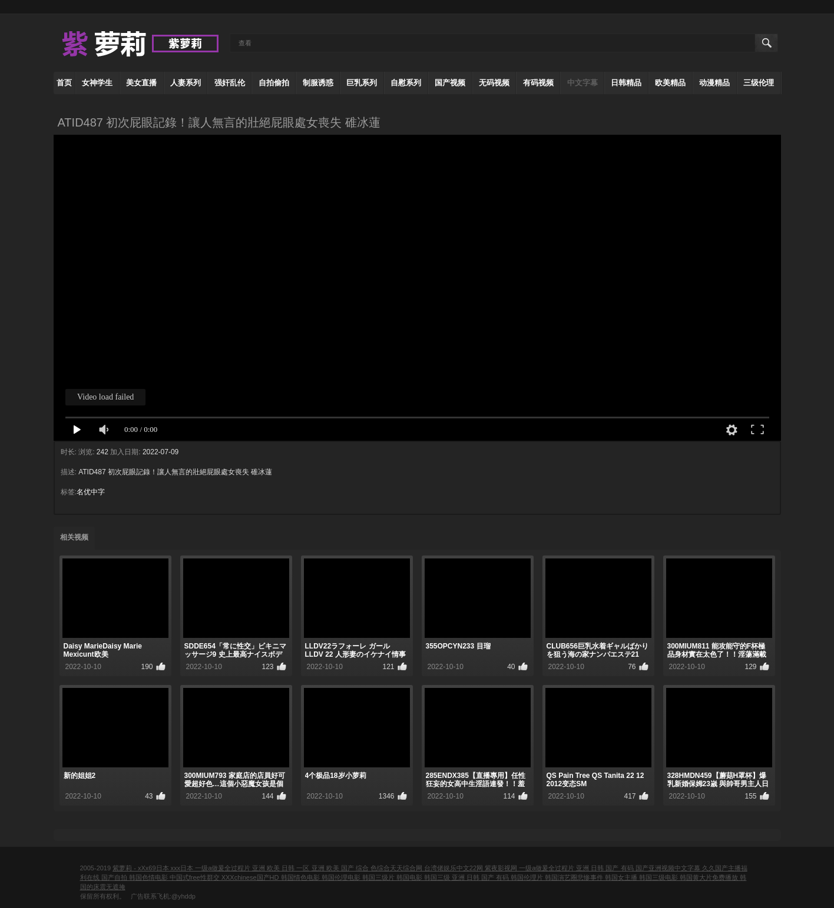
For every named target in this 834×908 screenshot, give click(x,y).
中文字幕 (582, 82)
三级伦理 (758, 82)
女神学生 (97, 82)
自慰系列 (405, 82)
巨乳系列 (361, 82)
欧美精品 (670, 82)
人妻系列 (185, 82)
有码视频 (538, 82)
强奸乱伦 (229, 82)
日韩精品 (626, 82)
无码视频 (494, 82)
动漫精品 (714, 82)
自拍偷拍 (274, 82)
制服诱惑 (318, 82)
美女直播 (141, 82)
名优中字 (91, 492)
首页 (64, 82)
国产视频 (450, 82)
